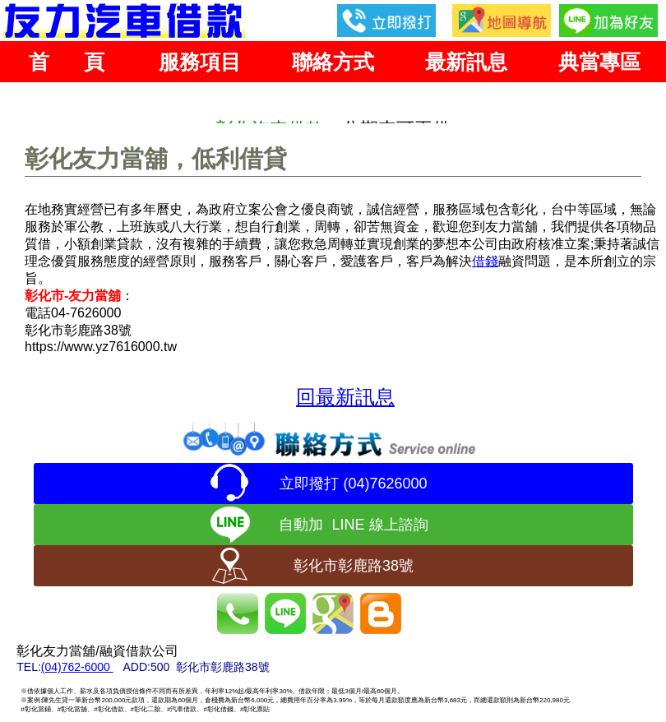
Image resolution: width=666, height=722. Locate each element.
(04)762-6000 (77, 666)
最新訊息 (466, 61)
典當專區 (599, 61)
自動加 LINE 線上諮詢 (353, 524)
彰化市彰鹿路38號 (354, 566)
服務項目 (200, 61)
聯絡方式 (333, 61)
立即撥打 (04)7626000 (353, 483)
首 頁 (66, 61)
